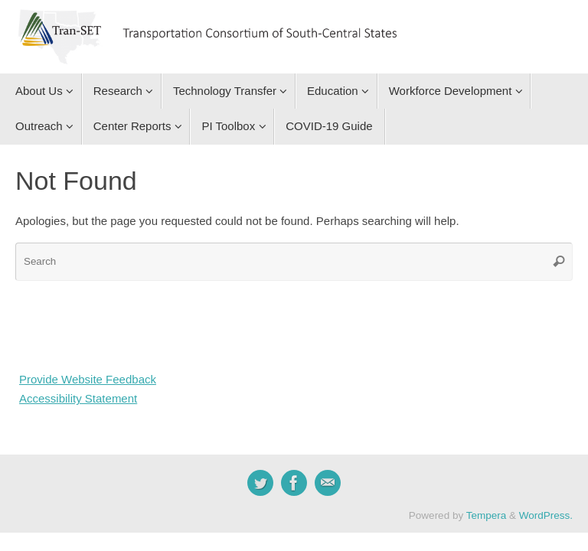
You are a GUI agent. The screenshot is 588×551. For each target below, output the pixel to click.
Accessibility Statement (78, 398)
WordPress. (546, 515)
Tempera (486, 515)
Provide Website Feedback (87, 379)
